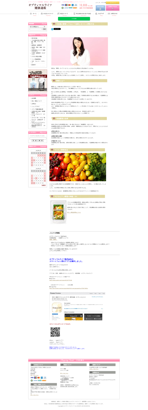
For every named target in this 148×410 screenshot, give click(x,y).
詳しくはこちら (35, 375)
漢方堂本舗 (34, 38)
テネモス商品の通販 (37, 56)
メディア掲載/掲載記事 (37, 109)
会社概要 (34, 98)
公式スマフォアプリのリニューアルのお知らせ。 (38, 123)
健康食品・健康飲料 (37, 45)
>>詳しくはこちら (93, 369)
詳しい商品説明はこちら (74, 212)
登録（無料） (53, 239)
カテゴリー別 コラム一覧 (38, 117)
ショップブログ (35, 106)
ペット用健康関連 (36, 59)
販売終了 (34, 64)
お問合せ (34, 103)
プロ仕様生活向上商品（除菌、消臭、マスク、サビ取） (38, 42)
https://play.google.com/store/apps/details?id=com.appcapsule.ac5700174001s (68, 288)
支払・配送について (37, 101)
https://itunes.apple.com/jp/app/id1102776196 (60, 280)
